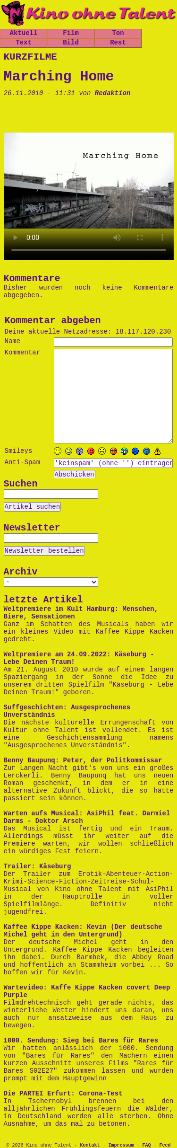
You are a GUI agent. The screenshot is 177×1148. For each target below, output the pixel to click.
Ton (118, 33)
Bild (71, 42)
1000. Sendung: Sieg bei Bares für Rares (81, 1040)
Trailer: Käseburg (37, 866)
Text (24, 42)
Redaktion (113, 93)
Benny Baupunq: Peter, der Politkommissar (83, 760)
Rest (118, 42)
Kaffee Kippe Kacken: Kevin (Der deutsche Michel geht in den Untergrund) (83, 930)
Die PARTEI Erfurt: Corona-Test (63, 1093)
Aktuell (24, 33)
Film (71, 33)
